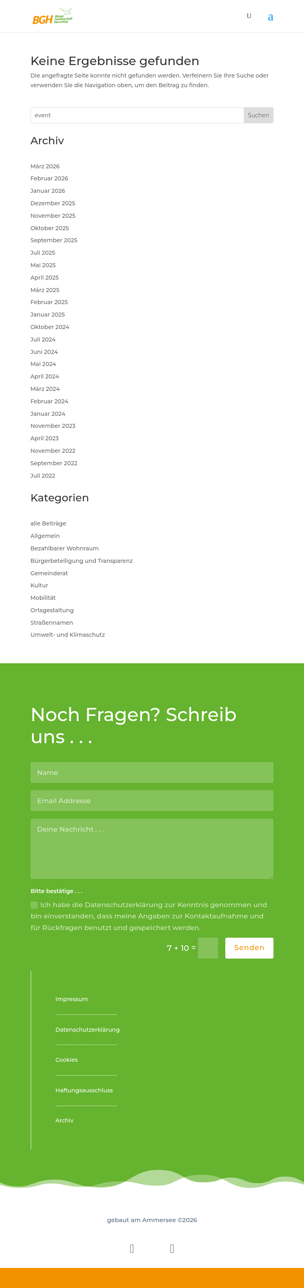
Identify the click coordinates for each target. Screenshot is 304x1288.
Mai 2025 (43, 265)
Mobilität (43, 597)
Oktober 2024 (50, 327)
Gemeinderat (49, 573)
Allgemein (45, 536)
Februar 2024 (49, 401)
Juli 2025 (43, 252)
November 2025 (53, 215)
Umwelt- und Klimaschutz (68, 634)
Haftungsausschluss (84, 1090)
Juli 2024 (43, 339)
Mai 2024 (43, 364)
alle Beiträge (48, 523)
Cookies (66, 1059)
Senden (249, 947)
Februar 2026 (49, 178)
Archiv (64, 1120)
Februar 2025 (49, 302)
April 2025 (45, 277)
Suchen (258, 115)
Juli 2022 (43, 475)
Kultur (39, 585)
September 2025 (54, 240)
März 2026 (45, 166)
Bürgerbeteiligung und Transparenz (82, 560)
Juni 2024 (44, 352)
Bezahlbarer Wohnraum (65, 548)
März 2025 (45, 290)
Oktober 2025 (50, 228)
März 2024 (45, 389)
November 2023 (53, 425)
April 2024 (45, 376)
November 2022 (53, 450)
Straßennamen (52, 622)
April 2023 (45, 438)
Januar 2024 (48, 413)
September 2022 (54, 463)
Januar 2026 (48, 190)
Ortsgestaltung (52, 610)
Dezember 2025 (53, 203)
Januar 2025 (48, 314)
